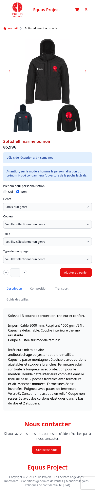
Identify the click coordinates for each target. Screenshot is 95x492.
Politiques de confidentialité (43, 485)
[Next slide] (85, 71)
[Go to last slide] (9, 71)
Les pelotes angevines (68, 477)
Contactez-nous (46, 450)
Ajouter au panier (76, 272)
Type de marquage (15, 251)
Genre (7, 199)
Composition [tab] (38, 288)
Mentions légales (77, 481)
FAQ (67, 485)
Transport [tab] (62, 288)
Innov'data (11, 481)
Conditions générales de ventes (42, 481)
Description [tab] (14, 288)
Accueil (10, 28)
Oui (10, 192)
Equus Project (47, 467)
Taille (6, 234)
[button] (23, 118)
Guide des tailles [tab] (17, 299)
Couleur (8, 216)
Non (24, 192)
